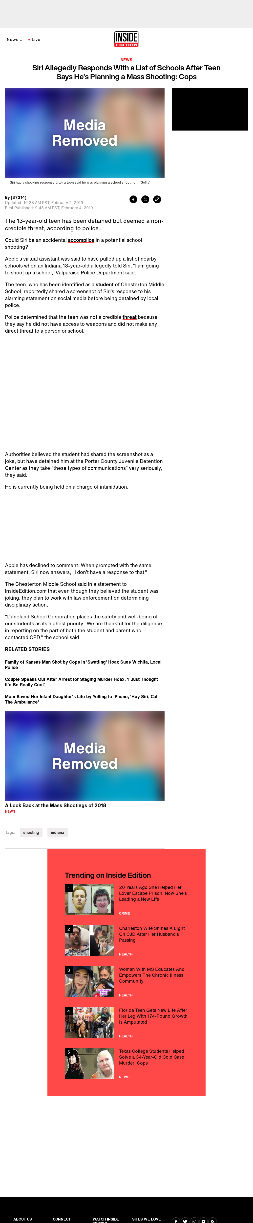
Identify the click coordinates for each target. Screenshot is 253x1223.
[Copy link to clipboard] (157, 200)
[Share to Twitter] (145, 200)
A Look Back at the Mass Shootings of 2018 (55, 805)
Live (36, 39)
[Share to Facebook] (133, 200)
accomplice (81, 240)
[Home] (126, 39)
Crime (124, 913)
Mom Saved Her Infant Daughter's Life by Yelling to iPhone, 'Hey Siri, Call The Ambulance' (82, 699)
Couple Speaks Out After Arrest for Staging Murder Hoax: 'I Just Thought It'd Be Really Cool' (81, 681)
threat (130, 317)
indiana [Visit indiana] (57, 832)
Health (126, 954)
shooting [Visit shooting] (31, 832)
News (13, 39)
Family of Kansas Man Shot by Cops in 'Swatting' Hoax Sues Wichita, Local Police (83, 664)
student (105, 284)
